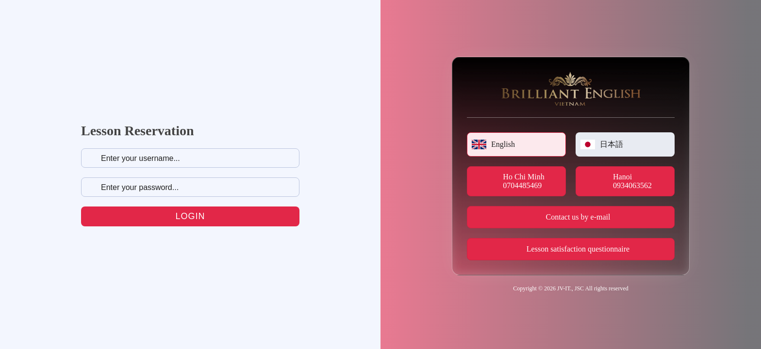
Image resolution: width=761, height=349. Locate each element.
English (493, 144)
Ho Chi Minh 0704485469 (523, 181)
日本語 (601, 144)
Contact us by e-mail (578, 217)
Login (190, 216)
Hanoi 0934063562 (632, 181)
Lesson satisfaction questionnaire (578, 249)
